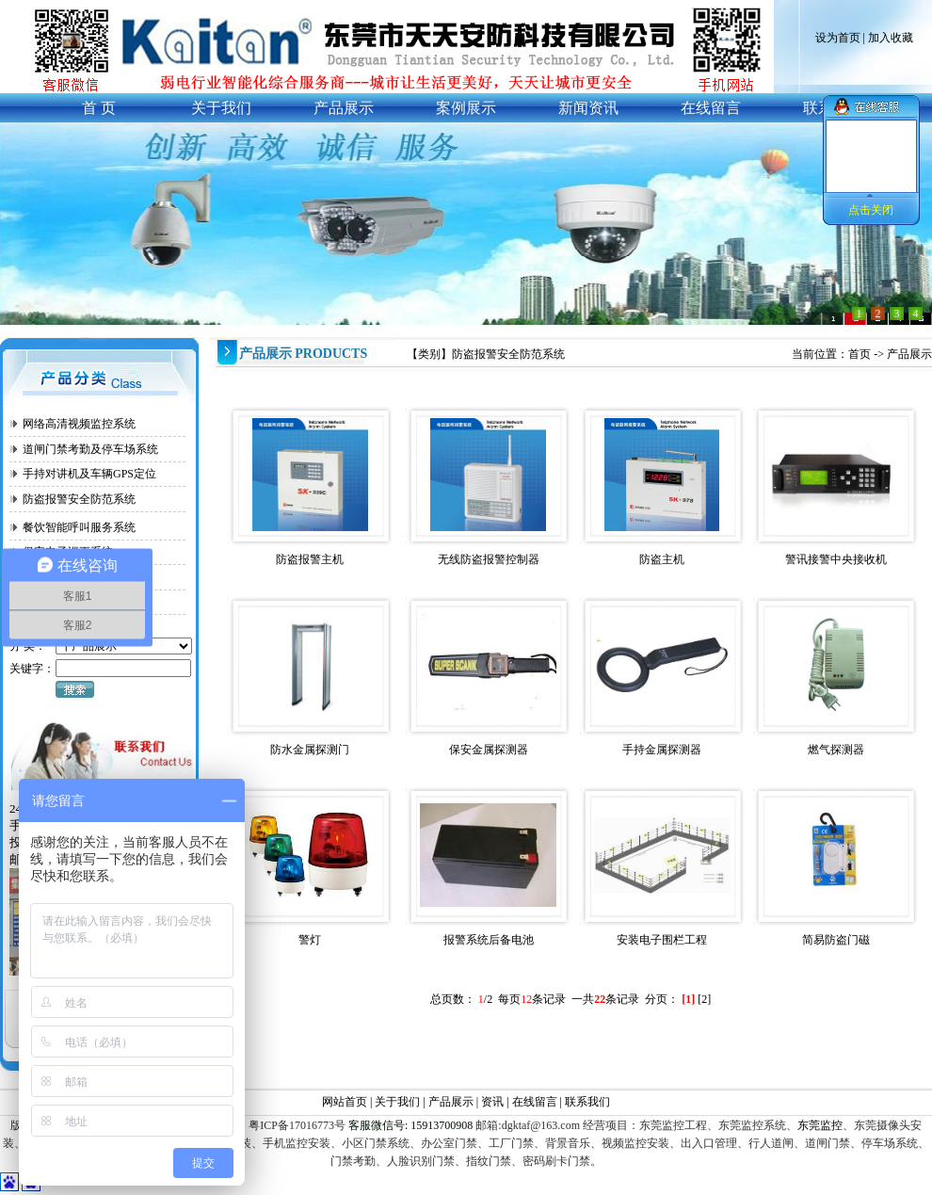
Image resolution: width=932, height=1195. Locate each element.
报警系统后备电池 (488, 939)
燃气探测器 (836, 749)
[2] (704, 999)
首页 (859, 354)
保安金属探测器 (488, 749)
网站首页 (344, 1101)
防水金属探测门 (309, 749)
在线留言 (534, 1101)
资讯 (493, 1101)
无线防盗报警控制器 (488, 559)
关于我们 (397, 1101)
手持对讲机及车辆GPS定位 (89, 473)
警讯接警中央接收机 (836, 559)
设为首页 (837, 37)
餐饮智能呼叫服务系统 (79, 527)
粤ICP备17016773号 (295, 1125)
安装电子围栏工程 (662, 939)
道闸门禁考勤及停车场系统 (90, 449)
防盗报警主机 (310, 559)
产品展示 (909, 354)
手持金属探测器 (661, 749)
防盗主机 (661, 559)
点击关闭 (870, 210)
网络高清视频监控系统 (79, 423)
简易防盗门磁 (836, 939)
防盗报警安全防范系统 (79, 499)
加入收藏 (890, 37)
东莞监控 (820, 1125)
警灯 (309, 939)
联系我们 (587, 1101)
